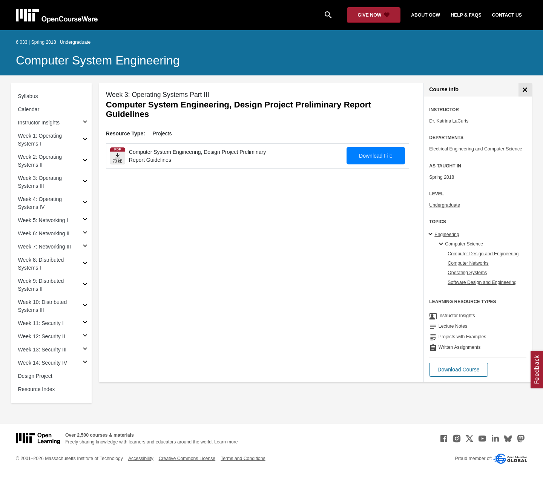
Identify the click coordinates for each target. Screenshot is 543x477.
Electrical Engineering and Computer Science (475, 149)
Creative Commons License (187, 458)
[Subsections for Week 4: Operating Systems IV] (85, 203)
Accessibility (140, 458)
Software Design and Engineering (482, 282)
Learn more (226, 442)
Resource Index (36, 389)
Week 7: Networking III (44, 247)
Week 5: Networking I (43, 220)
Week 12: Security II (41, 336)
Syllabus (28, 96)
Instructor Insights (39, 123)
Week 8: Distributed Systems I (41, 264)
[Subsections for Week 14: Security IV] (85, 363)
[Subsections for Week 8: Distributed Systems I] (85, 264)
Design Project (35, 376)
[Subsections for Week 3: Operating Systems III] (85, 182)
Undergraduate (444, 205)
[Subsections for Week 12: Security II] (85, 336)
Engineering (446, 234)
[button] (458, 370)
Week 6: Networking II (44, 233)
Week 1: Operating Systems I (40, 140)
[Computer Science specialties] (442, 244)
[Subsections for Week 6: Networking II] (85, 234)
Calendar (29, 109)
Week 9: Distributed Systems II (41, 285)
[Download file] (117, 155)
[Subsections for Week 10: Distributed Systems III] (85, 306)
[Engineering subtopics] (431, 234)
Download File (376, 156)
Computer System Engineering (98, 60)
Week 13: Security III (42, 350)
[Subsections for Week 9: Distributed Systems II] (85, 285)
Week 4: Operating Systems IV (40, 203)
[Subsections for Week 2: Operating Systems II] (85, 161)
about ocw (425, 15)
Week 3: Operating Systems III (40, 182)
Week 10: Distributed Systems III (42, 306)
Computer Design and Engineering (483, 253)
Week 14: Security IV (42, 363)
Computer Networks (468, 263)
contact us (507, 15)
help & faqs (466, 15)
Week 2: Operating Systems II (40, 161)
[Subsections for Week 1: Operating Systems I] (85, 140)
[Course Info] (525, 90)
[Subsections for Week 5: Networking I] (85, 220)
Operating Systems (467, 272)
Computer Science (464, 244)
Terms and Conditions (243, 458)
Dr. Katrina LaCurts (448, 121)
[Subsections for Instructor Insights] (85, 123)
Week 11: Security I (41, 323)
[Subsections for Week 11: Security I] (85, 323)
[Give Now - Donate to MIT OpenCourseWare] (374, 15)
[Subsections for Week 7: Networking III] (85, 247)
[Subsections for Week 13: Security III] (85, 350)
